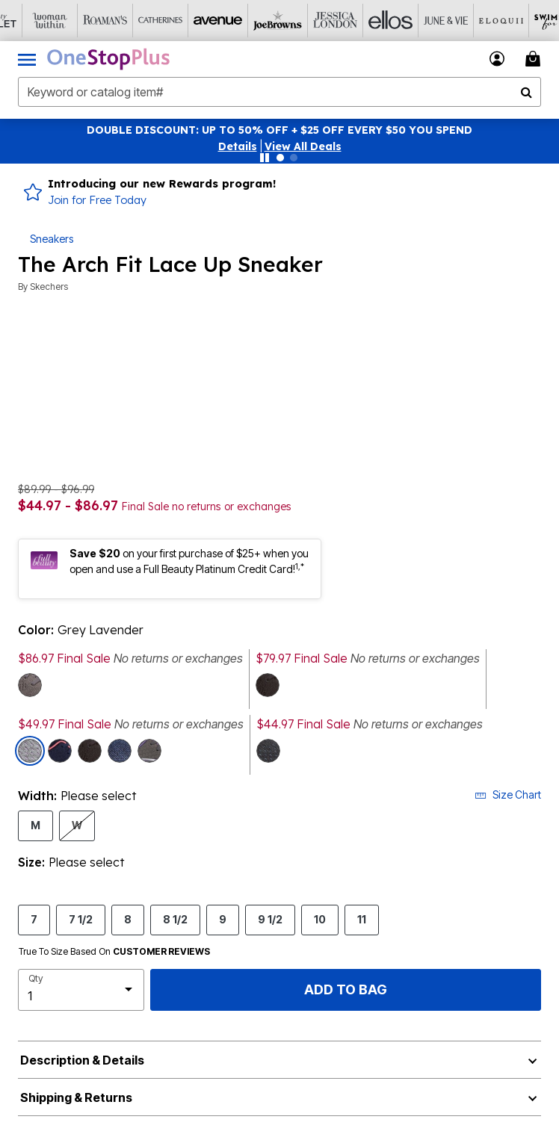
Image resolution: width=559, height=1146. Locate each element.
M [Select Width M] (35, 824)
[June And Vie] (414, 20)
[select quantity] (81, 990)
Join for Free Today (97, 200)
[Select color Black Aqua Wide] (90, 751)
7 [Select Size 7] (34, 919)
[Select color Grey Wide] (30, 685)
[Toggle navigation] (27, 59)
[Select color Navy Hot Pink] (120, 751)
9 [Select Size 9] (222, 919)
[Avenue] (193, 20)
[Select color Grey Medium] (149, 751)
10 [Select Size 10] (320, 919)
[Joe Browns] (249, 20)
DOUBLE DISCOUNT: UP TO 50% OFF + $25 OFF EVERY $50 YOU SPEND (279, 130)
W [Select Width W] (77, 824)
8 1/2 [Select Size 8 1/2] (175, 919)
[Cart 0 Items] (535, 58)
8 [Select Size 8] (128, 919)
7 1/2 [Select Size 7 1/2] (81, 919)
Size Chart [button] (508, 794)
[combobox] (279, 92)
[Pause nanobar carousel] (265, 158)
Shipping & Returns (76, 1097)
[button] (237, 146)
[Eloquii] (470, 20)
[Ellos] (359, 20)
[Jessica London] (304, 20)
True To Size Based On (114, 952)
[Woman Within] (27, 20)
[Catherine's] (138, 20)
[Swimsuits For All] (525, 20)
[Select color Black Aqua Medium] (268, 685)
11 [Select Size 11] (361, 919)
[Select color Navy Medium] (60, 751)
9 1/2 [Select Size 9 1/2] (270, 919)
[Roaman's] (83, 20)
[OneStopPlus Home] (108, 59)
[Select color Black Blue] (268, 751)
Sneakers (51, 238)
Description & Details (82, 1060)
